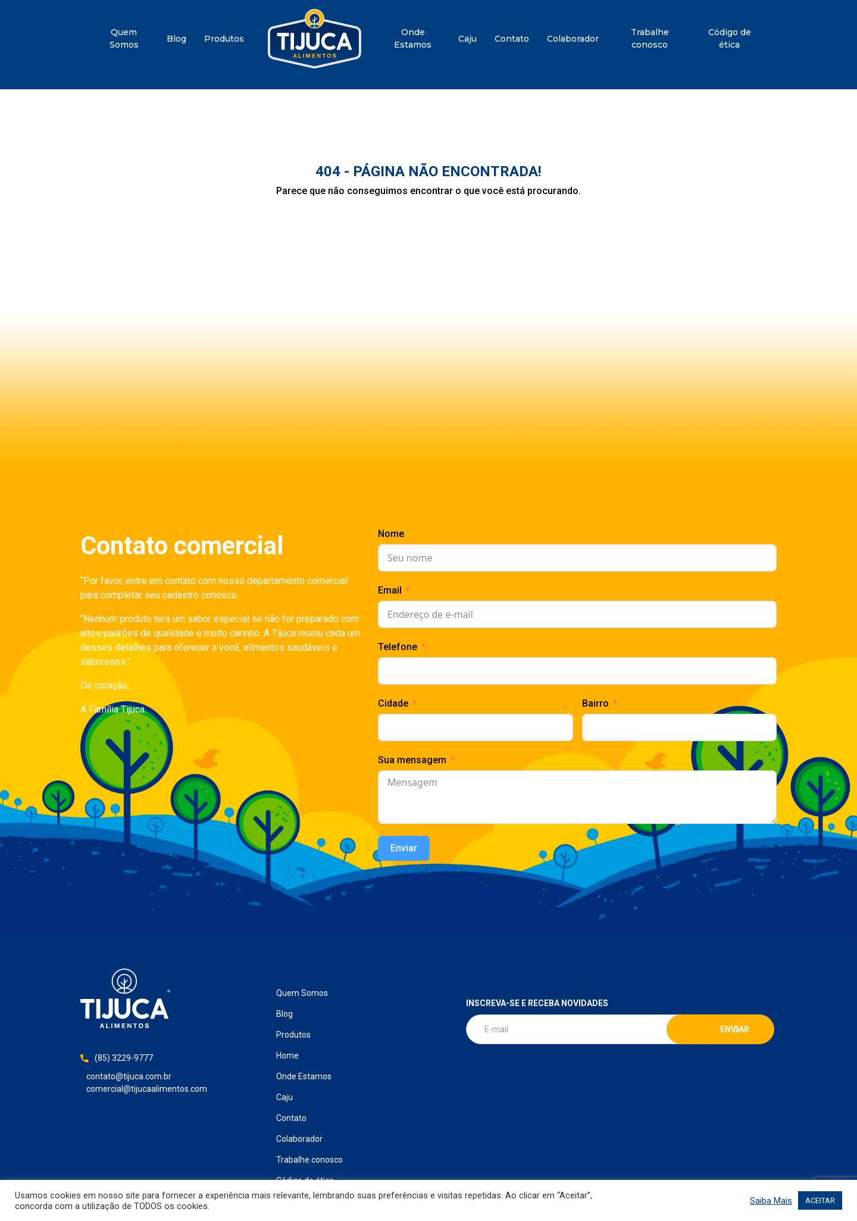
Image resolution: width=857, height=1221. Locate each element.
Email (390, 590)
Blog (176, 38)
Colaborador (573, 38)
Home (314, 39)
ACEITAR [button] (820, 1200)
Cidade (393, 703)
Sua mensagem (412, 760)
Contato (512, 38)
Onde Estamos (412, 38)
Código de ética (729, 38)
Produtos (224, 38)
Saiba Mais (771, 1200)
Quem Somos (124, 38)
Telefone (397, 646)
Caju (467, 38)
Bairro (595, 703)
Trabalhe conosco (650, 38)
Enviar (403, 848)
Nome (391, 533)
